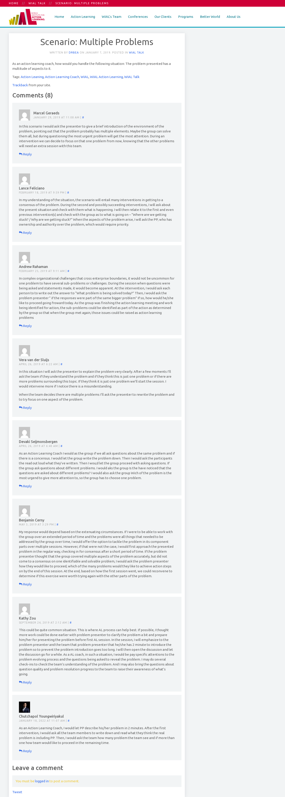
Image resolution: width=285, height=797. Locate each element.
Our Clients (163, 17)
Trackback (20, 85)
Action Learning (83, 17)
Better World (210, 17)
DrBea (74, 52)
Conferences (138, 17)
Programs (185, 17)
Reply (25, 154)
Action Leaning (32, 77)
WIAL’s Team (111, 17)
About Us (233, 17)
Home (14, 3)
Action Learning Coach (62, 77)
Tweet (17, 792)
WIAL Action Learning (106, 77)
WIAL (85, 77)
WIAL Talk (37, 3)
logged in (42, 781)
